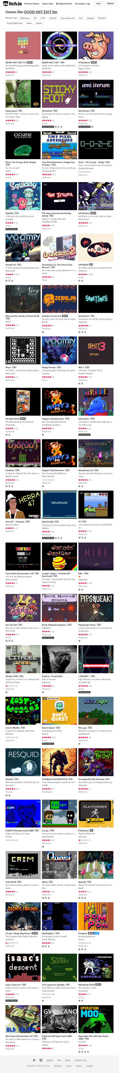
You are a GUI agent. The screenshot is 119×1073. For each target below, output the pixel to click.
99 (79, 521)
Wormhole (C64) (86, 984)
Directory (58, 1066)
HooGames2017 (49, 171)
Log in (98, 3)
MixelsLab (82, 785)
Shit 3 (81, 367)
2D (35, 18)
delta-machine (11, 579)
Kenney (45, 734)
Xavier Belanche (48, 939)
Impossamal (11, 110)
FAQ (59, 1060)
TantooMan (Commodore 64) (19, 573)
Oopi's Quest (48, 727)
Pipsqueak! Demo (87, 624)
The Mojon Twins (13, 117)
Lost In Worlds (13, 727)
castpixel (9, 219)
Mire (80, 573)
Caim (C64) (11, 882)
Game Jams (47, 3)
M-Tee (44, 273)
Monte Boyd (83, 219)
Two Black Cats (84, 425)
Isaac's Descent (13, 984)
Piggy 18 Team (84, 68)
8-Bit (43, 18)
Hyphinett (82, 322)
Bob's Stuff (10, 373)
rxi (79, 528)
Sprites (39, 23)
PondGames (83, 631)
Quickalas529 (84, 734)
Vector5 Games (12, 525)
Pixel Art (102, 18)
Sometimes (83, 316)
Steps (8, 367)
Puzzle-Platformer (15, 23)
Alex (44, 888)
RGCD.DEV (10, 271)
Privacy (79, 1066)
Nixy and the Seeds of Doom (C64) (22, 316)
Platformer (25, 18)
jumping (90, 18)
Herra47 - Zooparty (15, 521)
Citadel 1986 (12, 676)
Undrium (10, 470)
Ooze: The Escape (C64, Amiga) (21, 162)
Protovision (10, 425)
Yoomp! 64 (11, 264)
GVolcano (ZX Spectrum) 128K (57, 1036)
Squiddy (9, 213)
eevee (8, 991)
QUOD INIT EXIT (50, 62)
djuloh (81, 888)
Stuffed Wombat (85, 373)
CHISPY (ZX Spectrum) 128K (20, 830)
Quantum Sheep (49, 582)
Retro (29, 23)
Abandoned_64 (85, 470)
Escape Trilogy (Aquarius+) (18, 933)
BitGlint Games (12, 476)
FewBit (45, 785)
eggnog (45, 117)
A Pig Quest (84, 62)
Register (110, 3)
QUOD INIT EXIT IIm (40, 12)
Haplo (8, 171)
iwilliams (45, 528)
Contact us (80, 1060)
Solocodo (82, 836)
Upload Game (64, 3)
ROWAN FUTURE (49, 222)
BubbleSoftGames (86, 168)
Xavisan (9, 836)
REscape (82, 727)
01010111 (82, 271)
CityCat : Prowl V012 (52, 676)
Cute (81, 18)
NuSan (45, 322)
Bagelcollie (82, 579)
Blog (67, 1060)
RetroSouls (10, 1042)
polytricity (46, 682)
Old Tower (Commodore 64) (19, 1036)
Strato (81, 117)
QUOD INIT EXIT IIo (16, 62)
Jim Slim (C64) (12, 418)
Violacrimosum (48, 991)
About (49, 1060)
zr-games (46, 373)
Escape (45, 830)
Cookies (89, 1066)
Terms (68, 1066)
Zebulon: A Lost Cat (51, 316)
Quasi (45, 882)
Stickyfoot (47, 110)
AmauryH (10, 785)
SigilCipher (46, 628)
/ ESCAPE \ (84, 676)
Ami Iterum (83, 110)
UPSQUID (83, 264)
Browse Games (31, 3)
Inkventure (83, 418)
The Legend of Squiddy (53, 984)
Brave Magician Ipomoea (54, 624)
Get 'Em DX (11, 624)
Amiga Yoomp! (49, 367)
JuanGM (82, 1042)
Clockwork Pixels (13, 682)
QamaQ (82, 882)
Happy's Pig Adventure (53, 418)
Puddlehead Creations (51, 425)
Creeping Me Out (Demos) (91, 779)
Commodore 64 (67, 18)
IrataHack (10, 939)
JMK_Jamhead (48, 476)
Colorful (52, 18)
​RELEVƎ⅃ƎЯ (48, 521)
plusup (81, 939)
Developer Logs (82, 3)
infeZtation (83, 213)
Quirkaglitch (48, 933)
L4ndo (81, 476)
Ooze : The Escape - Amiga (91, 162)
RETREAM (10, 68)
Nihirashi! (9, 734)
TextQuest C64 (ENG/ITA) (54, 779)
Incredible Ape (84, 682)
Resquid (9, 779)
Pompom (82, 933)
